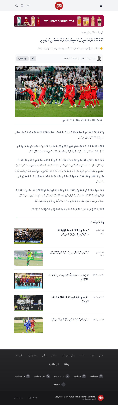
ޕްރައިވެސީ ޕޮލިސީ (32, 398)
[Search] (16, 5)
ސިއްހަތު (54, 355)
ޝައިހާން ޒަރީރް (91, 58)
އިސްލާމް (66, 364)
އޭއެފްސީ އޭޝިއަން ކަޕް (88, 32)
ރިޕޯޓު (44, 355)
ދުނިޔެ (92, 355)
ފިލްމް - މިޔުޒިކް (32, 355)
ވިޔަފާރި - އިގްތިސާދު (68, 355)
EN (27, 5)
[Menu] (101, 5)
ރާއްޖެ (101, 355)
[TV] (22, 5)
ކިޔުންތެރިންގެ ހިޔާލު (19, 398)
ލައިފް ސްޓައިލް (53, 364)
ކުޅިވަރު (100, 32)
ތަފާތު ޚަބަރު (19, 355)
